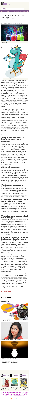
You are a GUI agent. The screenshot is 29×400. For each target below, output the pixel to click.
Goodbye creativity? (6, 320)
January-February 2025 (5, 388)
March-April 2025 (14, 388)
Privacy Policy (18, 395)
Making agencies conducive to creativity (11, 339)
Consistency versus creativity (8, 358)
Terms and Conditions (12, 395)
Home (24, 11)
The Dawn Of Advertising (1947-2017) (11, 11)
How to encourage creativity (6, 291)
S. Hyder (3, 20)
